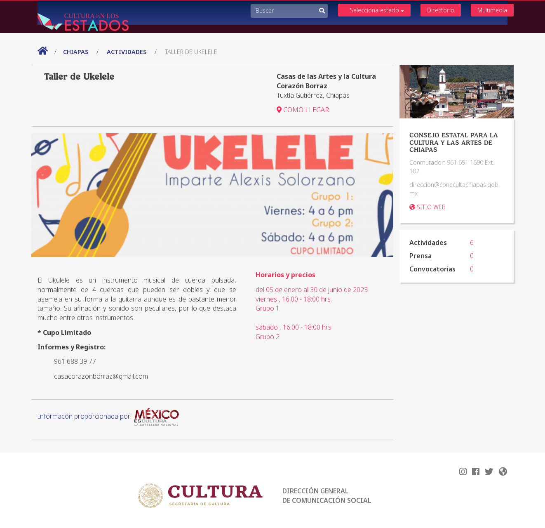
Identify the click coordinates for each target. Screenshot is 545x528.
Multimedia (492, 10)
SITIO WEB (427, 207)
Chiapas (76, 52)
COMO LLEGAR (303, 109)
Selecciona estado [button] (377, 10)
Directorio (440, 10)
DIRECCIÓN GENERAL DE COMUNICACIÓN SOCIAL (326, 495)
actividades (126, 52)
